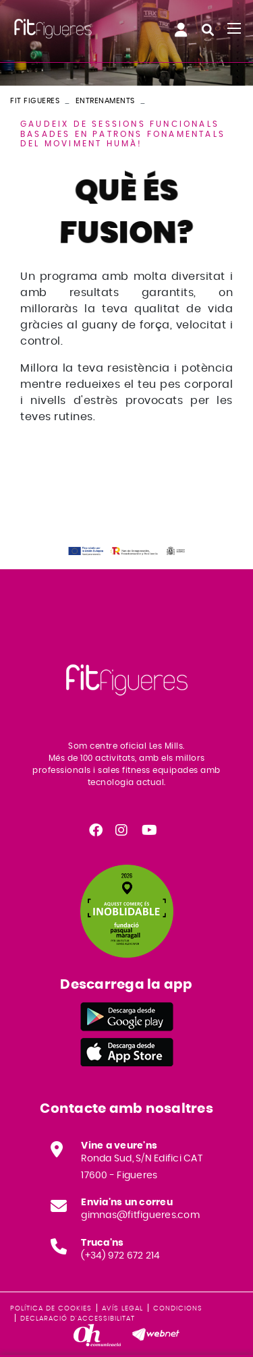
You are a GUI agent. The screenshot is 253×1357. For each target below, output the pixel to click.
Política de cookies (51, 1308)
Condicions (177, 1308)
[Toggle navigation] (234, 28)
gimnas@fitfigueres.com (140, 1215)
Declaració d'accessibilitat (77, 1318)
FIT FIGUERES (34, 101)
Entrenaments (105, 101)
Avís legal (122, 1308)
